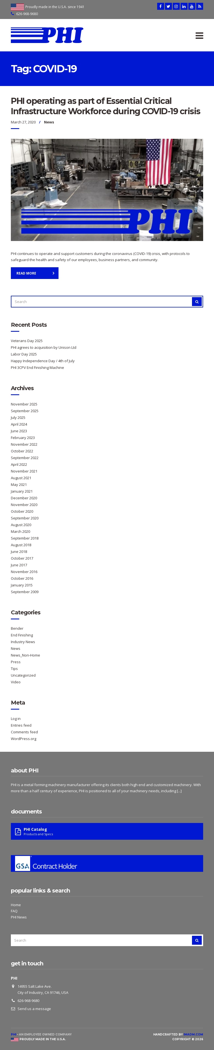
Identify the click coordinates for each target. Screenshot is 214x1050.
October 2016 (22, 578)
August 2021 (21, 477)
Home (16, 904)
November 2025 (24, 404)
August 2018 (21, 544)
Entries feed (21, 725)
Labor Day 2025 (24, 354)
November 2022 (24, 444)
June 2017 (19, 564)
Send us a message (34, 1008)
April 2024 (19, 424)
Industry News (23, 641)
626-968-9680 (27, 13)
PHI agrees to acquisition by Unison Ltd (43, 347)
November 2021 (24, 471)
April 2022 (19, 464)
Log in (16, 718)
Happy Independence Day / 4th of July (43, 360)
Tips (14, 668)
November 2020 (24, 504)
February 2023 (23, 437)
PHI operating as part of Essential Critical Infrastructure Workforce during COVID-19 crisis (105, 106)
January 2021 (22, 491)
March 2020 (20, 531)
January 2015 (22, 585)
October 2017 (22, 558)
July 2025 (18, 417)
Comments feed (24, 731)
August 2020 (21, 524)
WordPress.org (23, 738)
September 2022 (24, 457)
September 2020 (24, 518)
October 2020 (22, 511)
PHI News (19, 917)
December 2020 (24, 497)
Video (16, 681)
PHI (13, 1034)
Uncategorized (23, 675)
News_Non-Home (25, 655)
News (49, 122)
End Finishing (22, 635)
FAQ (14, 910)
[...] (179, 790)
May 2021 (19, 484)
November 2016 (24, 571)
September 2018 (24, 538)
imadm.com (193, 1034)
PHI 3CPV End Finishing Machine (37, 367)
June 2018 (19, 551)
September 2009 (24, 591)
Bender (17, 628)
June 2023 (19, 430)
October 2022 (22, 451)
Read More (26, 273)
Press (16, 661)
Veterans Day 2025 (27, 340)
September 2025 (24, 410)
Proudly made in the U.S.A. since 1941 (54, 6)
